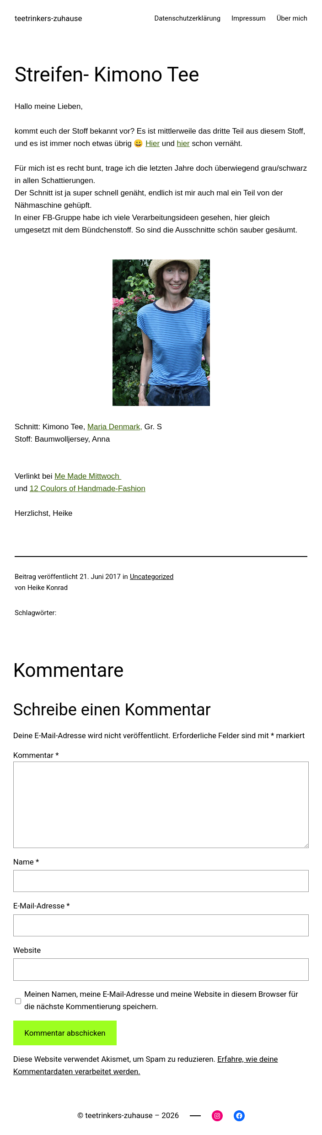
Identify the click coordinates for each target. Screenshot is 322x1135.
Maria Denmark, (114, 426)
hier (183, 143)
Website (27, 950)
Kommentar (36, 755)
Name (26, 861)
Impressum (248, 18)
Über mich (292, 18)
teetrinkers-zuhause (48, 18)
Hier (152, 143)
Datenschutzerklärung (187, 18)
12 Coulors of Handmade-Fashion (87, 488)
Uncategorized (151, 577)
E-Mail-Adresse (41, 905)
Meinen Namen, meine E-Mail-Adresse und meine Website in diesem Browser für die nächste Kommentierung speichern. (161, 1000)
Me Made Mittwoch (87, 476)
